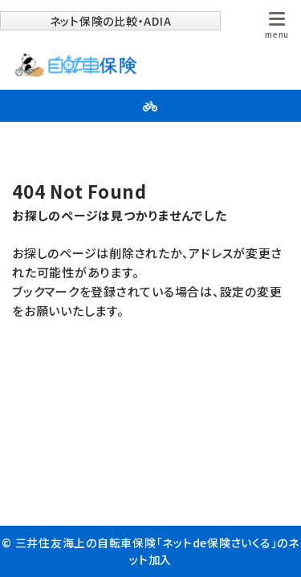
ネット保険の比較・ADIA (111, 21)
